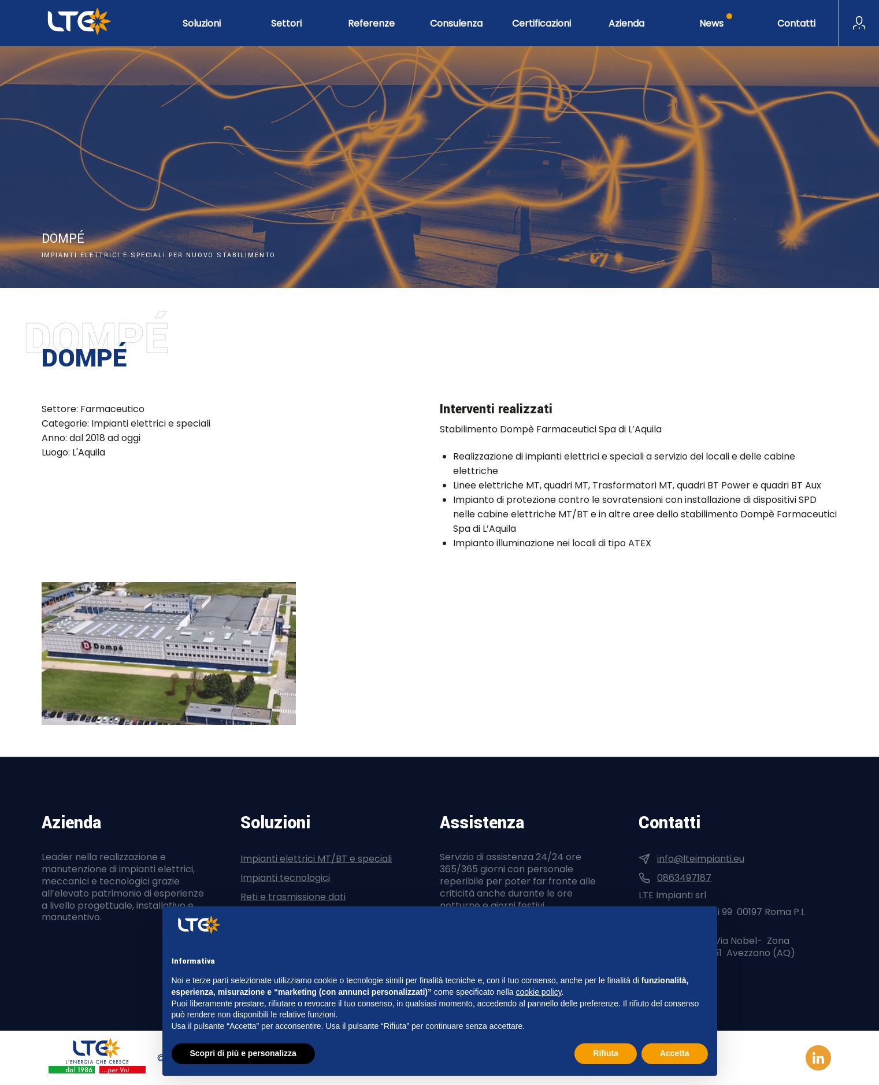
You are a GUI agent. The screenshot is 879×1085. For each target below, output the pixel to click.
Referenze (371, 23)
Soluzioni (202, 23)
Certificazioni (541, 23)
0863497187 (684, 877)
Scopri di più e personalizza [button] (243, 1053)
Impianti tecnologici (285, 877)
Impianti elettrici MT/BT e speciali (316, 858)
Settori (286, 23)
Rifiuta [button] (605, 1053)
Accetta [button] (674, 1053)
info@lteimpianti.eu (700, 858)
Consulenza (456, 23)
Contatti (796, 23)
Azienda (626, 23)
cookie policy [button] (538, 992)
